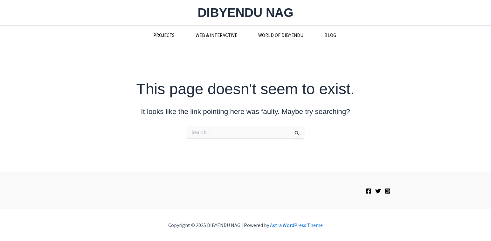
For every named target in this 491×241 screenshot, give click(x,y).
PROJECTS (164, 35)
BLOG (330, 35)
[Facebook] (368, 191)
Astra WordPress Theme (296, 225)
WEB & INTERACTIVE (216, 35)
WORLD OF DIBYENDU (280, 35)
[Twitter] (378, 191)
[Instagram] (388, 191)
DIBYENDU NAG (245, 12)
